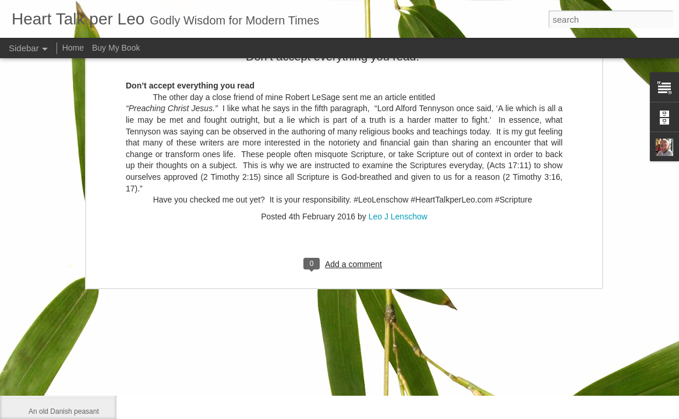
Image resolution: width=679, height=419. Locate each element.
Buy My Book (116, 47)
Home (73, 47)
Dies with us (47, 385)
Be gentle (43, 333)
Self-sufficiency (52, 307)
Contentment (49, 359)
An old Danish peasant (64, 411)
